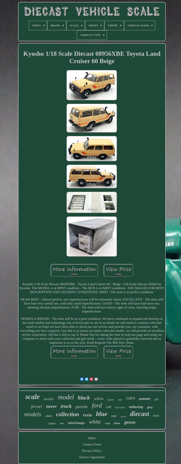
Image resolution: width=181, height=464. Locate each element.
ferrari (36, 406)
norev (51, 406)
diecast (139, 413)
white (95, 422)
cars (130, 398)
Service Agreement (92, 457)
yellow (99, 398)
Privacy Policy (92, 451)
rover (120, 400)
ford (97, 405)
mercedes (120, 407)
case (114, 415)
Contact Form (92, 444)
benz (156, 415)
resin (87, 414)
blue (101, 413)
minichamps (76, 423)
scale (32, 397)
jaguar (52, 423)
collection (67, 414)
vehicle (48, 416)
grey (150, 407)
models (32, 414)
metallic (49, 399)
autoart (144, 398)
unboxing (136, 407)
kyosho (111, 399)
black (84, 398)
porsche (81, 406)
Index (92, 438)
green (129, 422)
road (107, 423)
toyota (123, 416)
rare (62, 423)
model (66, 397)
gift (156, 399)
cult (108, 407)
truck (66, 406)
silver (117, 423)
